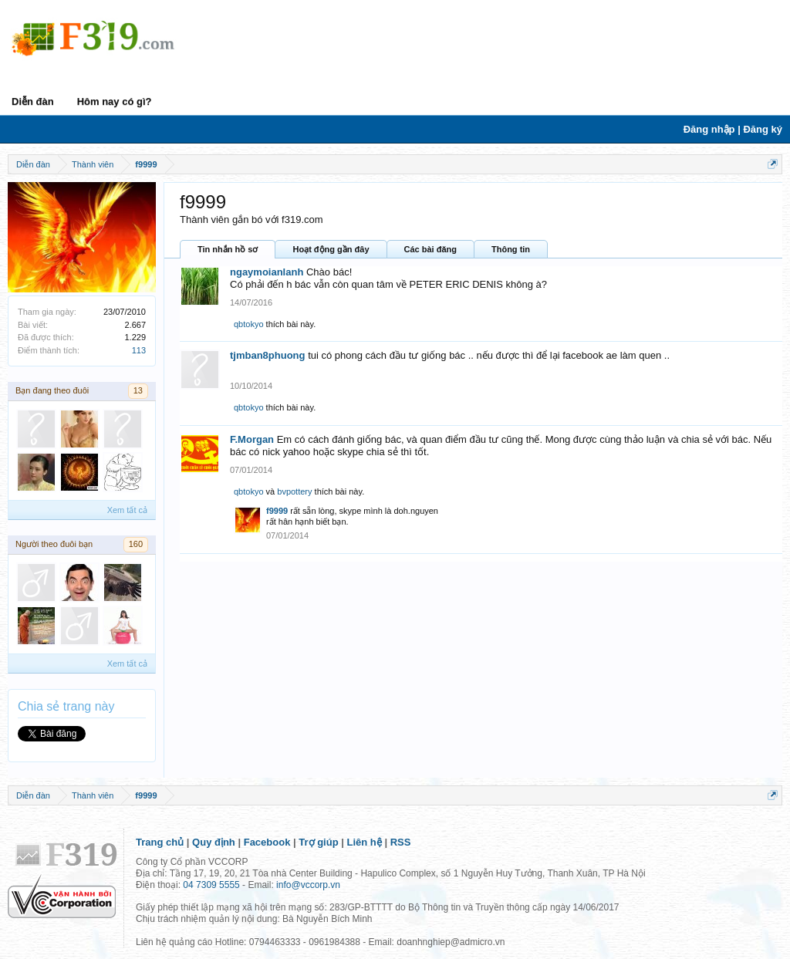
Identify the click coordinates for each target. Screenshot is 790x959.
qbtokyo (249, 324)
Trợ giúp (318, 842)
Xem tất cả (127, 510)
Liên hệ (364, 842)
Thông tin (510, 249)
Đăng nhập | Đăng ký (733, 129)
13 (138, 390)
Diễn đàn (33, 101)
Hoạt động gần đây (330, 249)
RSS (400, 842)
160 (136, 544)
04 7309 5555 (211, 885)
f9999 (277, 510)
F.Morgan (252, 439)
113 (139, 350)
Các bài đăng (430, 249)
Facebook (267, 842)
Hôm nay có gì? (114, 101)
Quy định (213, 842)
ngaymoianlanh (266, 272)
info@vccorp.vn (308, 885)
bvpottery (294, 491)
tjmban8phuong (268, 355)
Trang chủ (160, 842)
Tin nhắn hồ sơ (228, 249)
